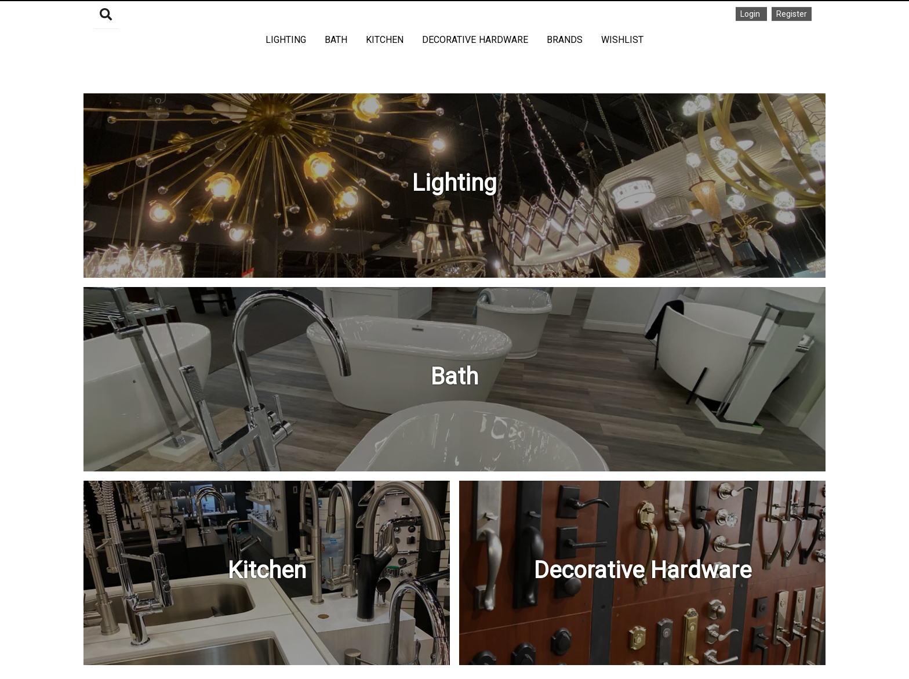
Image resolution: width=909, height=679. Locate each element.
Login (751, 14)
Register (791, 14)
